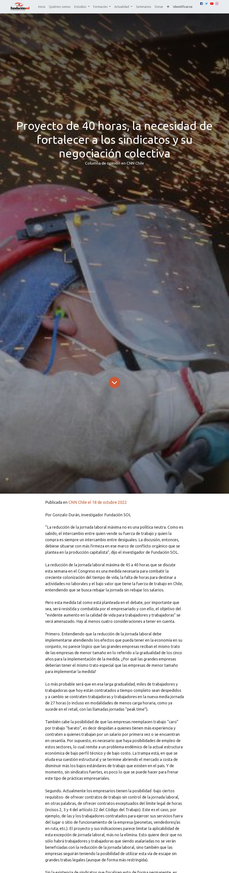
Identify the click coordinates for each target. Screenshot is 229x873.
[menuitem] (41, 7)
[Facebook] (201, 3)
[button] (168, 7)
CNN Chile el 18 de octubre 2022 (97, 502)
